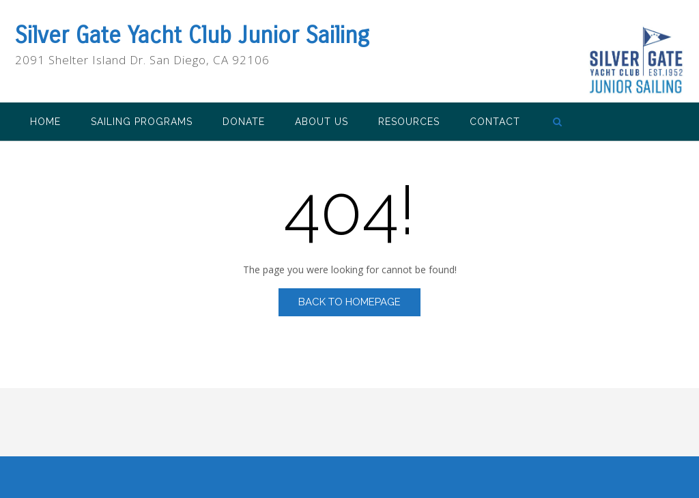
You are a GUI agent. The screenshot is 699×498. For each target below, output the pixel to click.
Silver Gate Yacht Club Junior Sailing (192, 35)
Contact (495, 121)
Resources (409, 121)
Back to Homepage (349, 302)
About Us (321, 121)
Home (45, 121)
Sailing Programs (141, 121)
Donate (244, 121)
